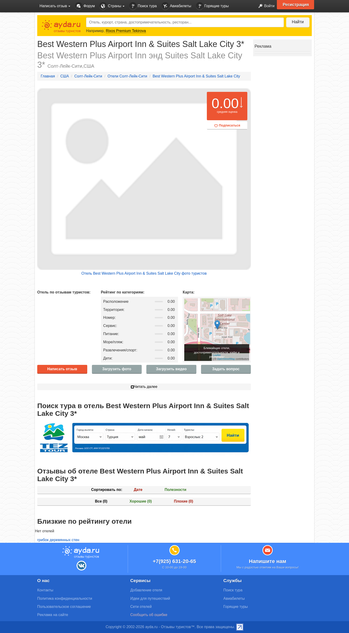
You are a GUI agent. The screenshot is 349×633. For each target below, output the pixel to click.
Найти (298, 22)
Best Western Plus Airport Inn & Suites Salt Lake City (196, 76)
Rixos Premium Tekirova (126, 31)
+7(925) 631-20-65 (174, 561)
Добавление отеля (146, 590)
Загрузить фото (116, 369)
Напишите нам (267, 561)
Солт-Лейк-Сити (88, 76)
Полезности (175, 490)
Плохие (183, 501)
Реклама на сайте (52, 615)
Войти (265, 6)
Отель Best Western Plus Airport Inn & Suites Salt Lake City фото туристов (144, 273)
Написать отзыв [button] (55, 6)
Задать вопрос (225, 369)
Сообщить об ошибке (148, 615)
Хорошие (141, 501)
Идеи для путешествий (150, 598)
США (64, 76)
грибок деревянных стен (58, 540)
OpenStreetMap (226, 358)
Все (101, 501)
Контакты (45, 590)
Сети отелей (141, 607)
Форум (85, 6)
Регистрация (296, 4)
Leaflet (217, 355)
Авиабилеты (176, 6)
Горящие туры (212, 6)
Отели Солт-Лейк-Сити (127, 76)
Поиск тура (143, 6)
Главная (48, 76)
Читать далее (144, 387)
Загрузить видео (171, 369)
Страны (111, 6)
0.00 (225, 103)
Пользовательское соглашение (64, 607)
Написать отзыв (62, 369)
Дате (138, 490)
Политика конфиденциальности (64, 598)
